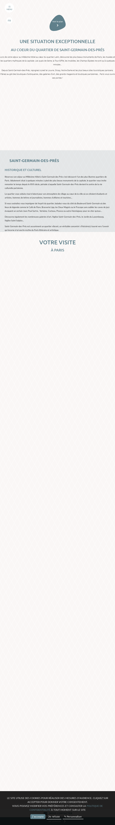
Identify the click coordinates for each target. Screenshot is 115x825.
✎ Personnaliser (73, 816)
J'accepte (38, 816)
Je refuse (54, 816)
